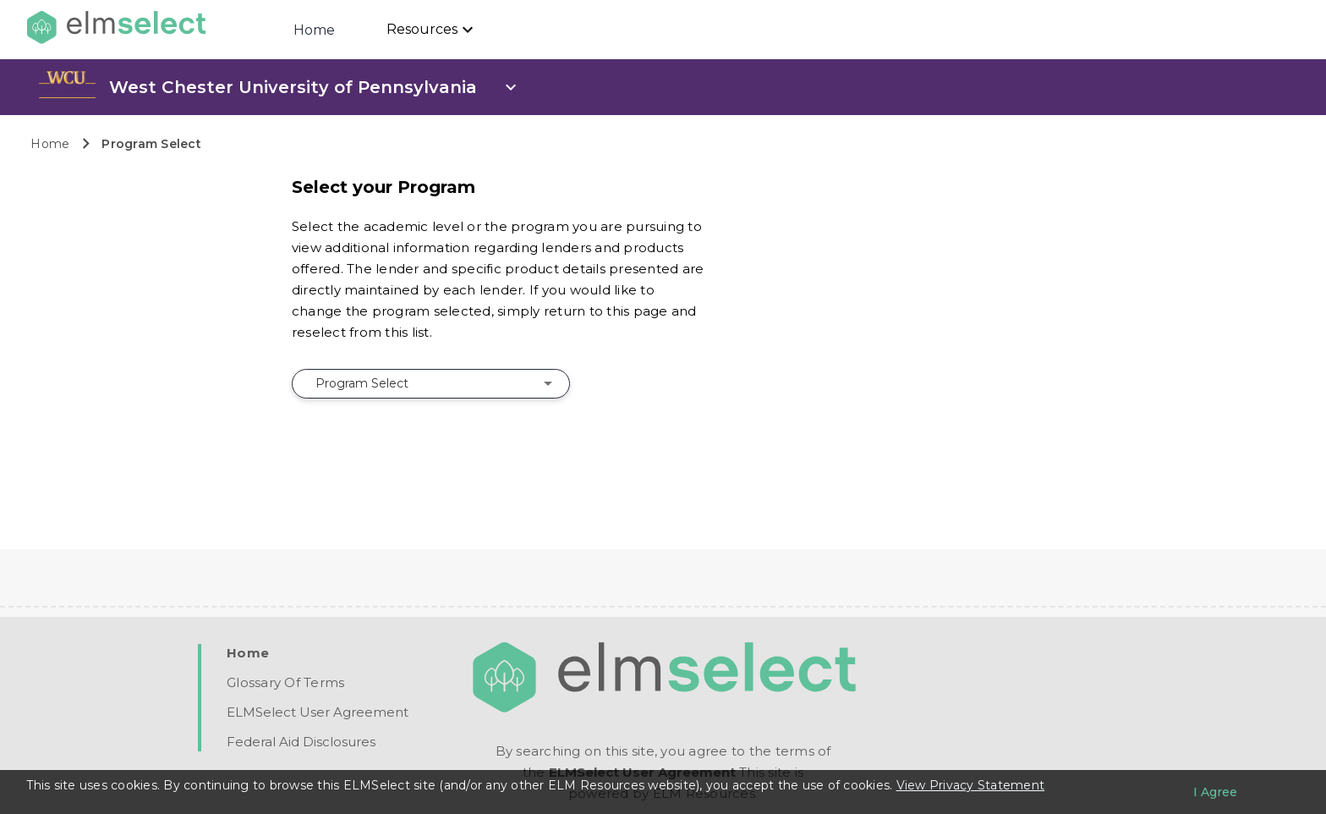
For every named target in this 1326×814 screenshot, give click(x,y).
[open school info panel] (315, 87)
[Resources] (432, 29)
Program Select (151, 143)
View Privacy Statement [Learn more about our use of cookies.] (970, 785)
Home (314, 30)
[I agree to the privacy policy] (1215, 792)
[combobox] (431, 384)
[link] (66, 94)
